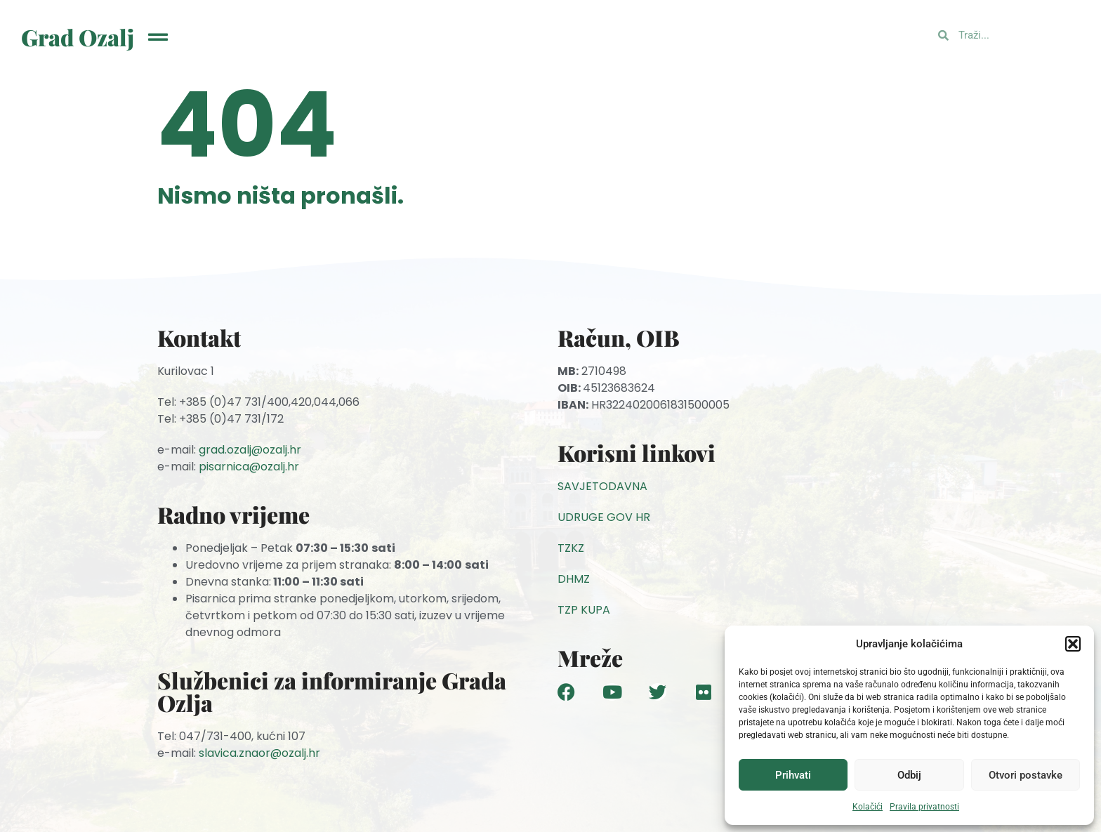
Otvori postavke (1025, 775)
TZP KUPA (584, 610)
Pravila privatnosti (924, 807)
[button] (1073, 644)
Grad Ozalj (77, 37)
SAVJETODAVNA (602, 486)
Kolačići (867, 807)
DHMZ (574, 579)
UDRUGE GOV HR (604, 517)
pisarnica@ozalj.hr (249, 466)
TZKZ (571, 548)
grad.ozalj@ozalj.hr (250, 450)
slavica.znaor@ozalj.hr (259, 753)
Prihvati (793, 775)
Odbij (909, 775)
